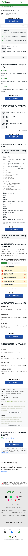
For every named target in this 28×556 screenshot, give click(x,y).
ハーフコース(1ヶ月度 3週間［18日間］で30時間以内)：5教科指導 (14, 151)
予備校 (7, 14)
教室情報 (24, 26)
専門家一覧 (11, 510)
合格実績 (17, 26)
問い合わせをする (5, 452)
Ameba (7, 532)
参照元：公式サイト (21, 168)
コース (10, 26)
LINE (12, 497)
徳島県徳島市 (4, 471)
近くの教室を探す (14, 21)
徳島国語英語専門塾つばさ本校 (10, 438)
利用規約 (24, 510)
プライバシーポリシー (5, 512)
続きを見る (14, 288)
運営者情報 (18, 510)
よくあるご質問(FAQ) (20, 515)
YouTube (17, 500)
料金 (4, 26)
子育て (10, 500)
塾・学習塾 (3, 14)
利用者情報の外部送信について (18, 512)
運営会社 (5, 515)
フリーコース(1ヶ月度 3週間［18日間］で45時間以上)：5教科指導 (14, 236)
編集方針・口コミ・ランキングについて (14, 507)
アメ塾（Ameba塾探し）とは (16, 504)
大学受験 (19, 497)
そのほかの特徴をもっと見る (14, 412)
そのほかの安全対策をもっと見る (14, 425)
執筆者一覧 (4, 510)
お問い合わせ (11, 515)
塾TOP (2, 6)
